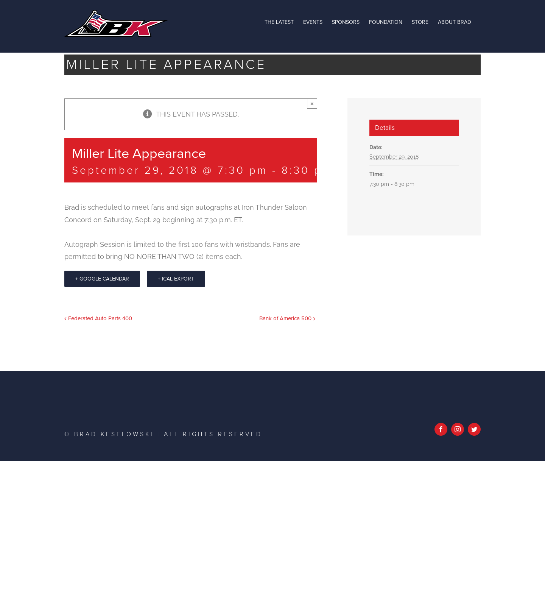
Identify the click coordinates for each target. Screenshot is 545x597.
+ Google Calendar (102, 279)
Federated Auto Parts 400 (100, 318)
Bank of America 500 (285, 318)
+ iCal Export (176, 279)
